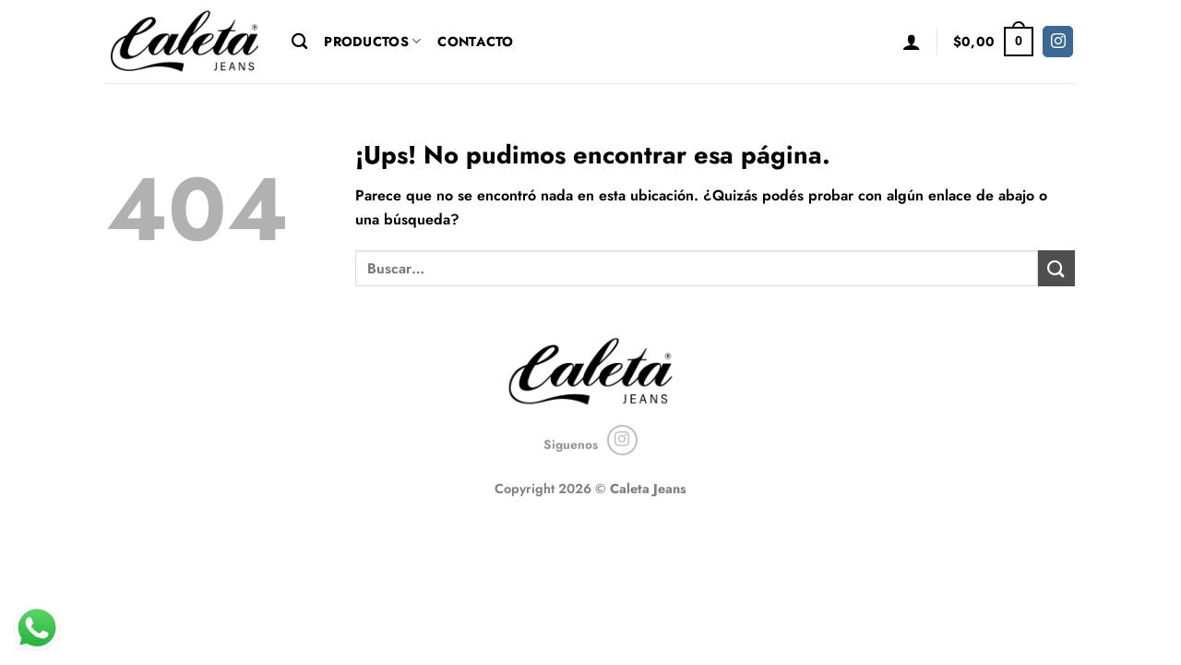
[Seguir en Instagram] (1058, 41)
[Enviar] (1056, 268)
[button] (911, 41)
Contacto (475, 41)
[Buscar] (299, 42)
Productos (372, 41)
